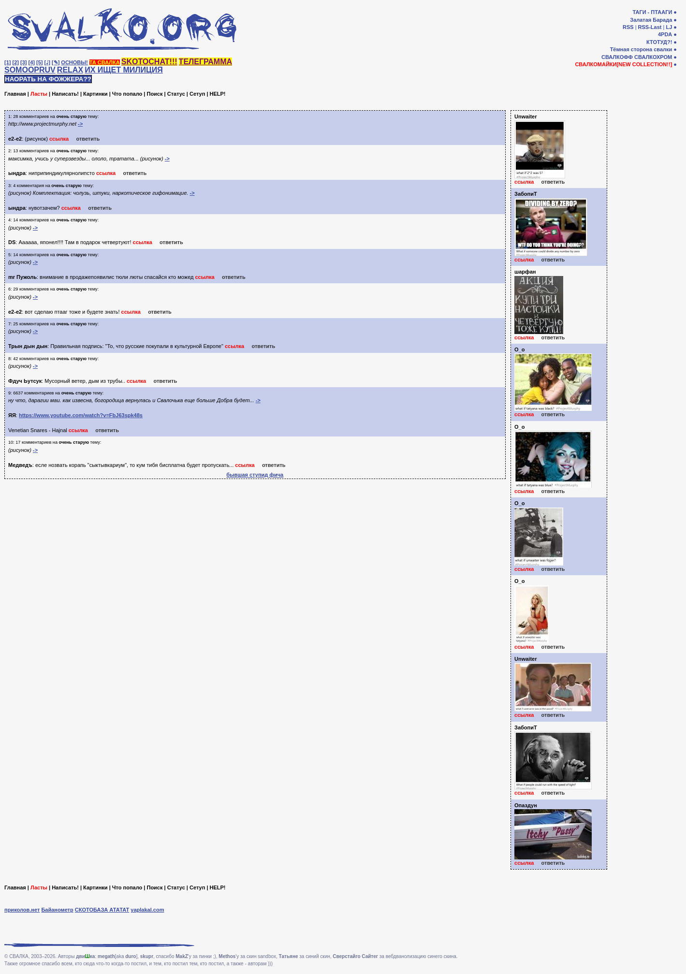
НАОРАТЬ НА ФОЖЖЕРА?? (48, 79)
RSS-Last (650, 27)
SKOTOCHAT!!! (149, 62)
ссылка (59, 139)
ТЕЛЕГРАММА (205, 62)
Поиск (154, 94)
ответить (88, 139)
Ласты (38, 94)
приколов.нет (22, 910)
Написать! (65, 94)
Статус (176, 94)
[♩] (47, 62)
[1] (7, 62)
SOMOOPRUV (30, 70)
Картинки (95, 94)
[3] (23, 62)
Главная (15, 94)
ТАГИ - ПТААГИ (652, 12)
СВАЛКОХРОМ (653, 57)
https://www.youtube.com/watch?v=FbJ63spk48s (81, 415)
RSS (628, 27)
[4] (32, 62)
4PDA (665, 34)
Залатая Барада (651, 20)
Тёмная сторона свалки (641, 49)
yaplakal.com (147, 910)
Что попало (127, 94)
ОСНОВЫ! (74, 62)
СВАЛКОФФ (617, 57)
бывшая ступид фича (254, 475)
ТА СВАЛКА (104, 62)
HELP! (218, 94)
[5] (39, 62)
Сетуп (197, 94)
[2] (16, 62)
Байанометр (57, 910)
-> (80, 124)
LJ (669, 27)
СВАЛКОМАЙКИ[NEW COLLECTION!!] (623, 64)
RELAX (70, 70)
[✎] (55, 62)
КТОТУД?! (659, 42)
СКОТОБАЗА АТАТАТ (102, 910)
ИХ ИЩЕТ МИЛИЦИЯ (124, 70)
